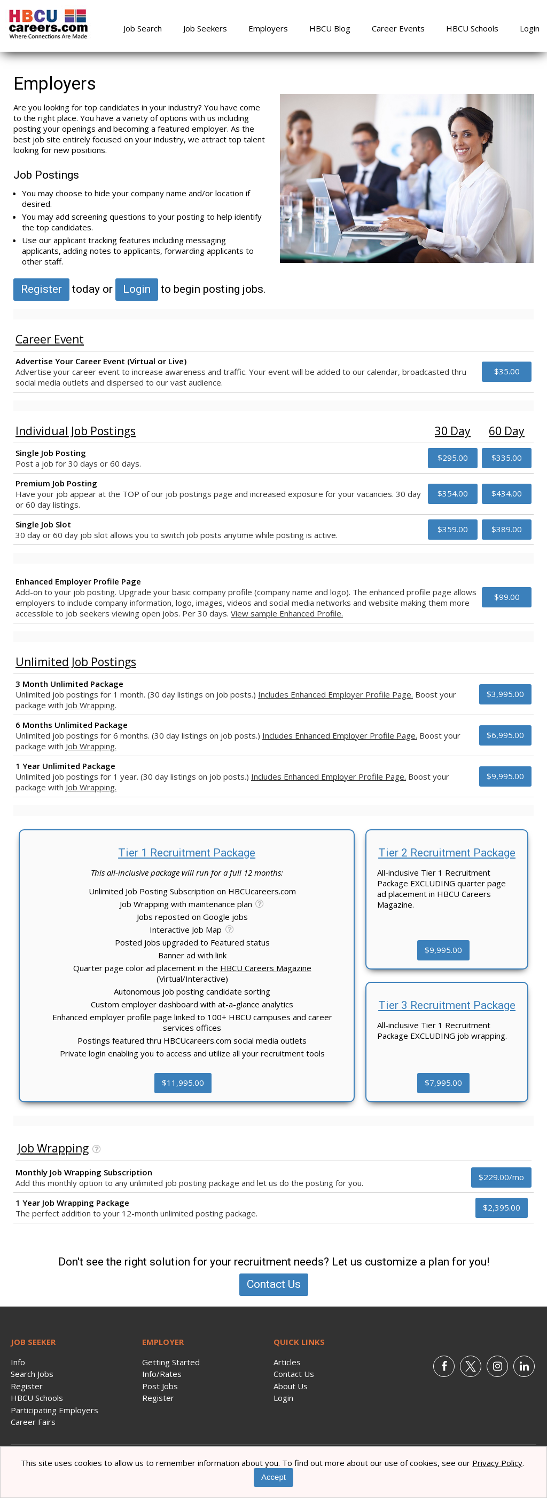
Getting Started (171, 1362)
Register (41, 289)
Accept (273, 1476)
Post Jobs (160, 1386)
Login (530, 28)
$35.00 (507, 371)
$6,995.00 (505, 735)
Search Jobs (32, 1373)
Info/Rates (162, 1373)
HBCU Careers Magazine (265, 968)
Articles (287, 1362)
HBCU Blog (329, 28)
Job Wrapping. (91, 705)
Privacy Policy (497, 1462)
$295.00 (452, 457)
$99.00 (507, 596)
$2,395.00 (501, 1207)
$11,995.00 (183, 1082)
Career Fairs (33, 1421)
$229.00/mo (501, 1177)
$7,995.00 (443, 1082)
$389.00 (506, 529)
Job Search (142, 28)
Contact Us (274, 1284)
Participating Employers (54, 1410)
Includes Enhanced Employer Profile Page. (335, 694)
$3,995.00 (505, 693)
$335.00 (506, 457)
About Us (291, 1386)
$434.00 (506, 493)
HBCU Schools (472, 28)
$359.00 (452, 529)
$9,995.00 (505, 776)
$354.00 (452, 493)
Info (18, 1362)
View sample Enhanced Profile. (287, 613)
